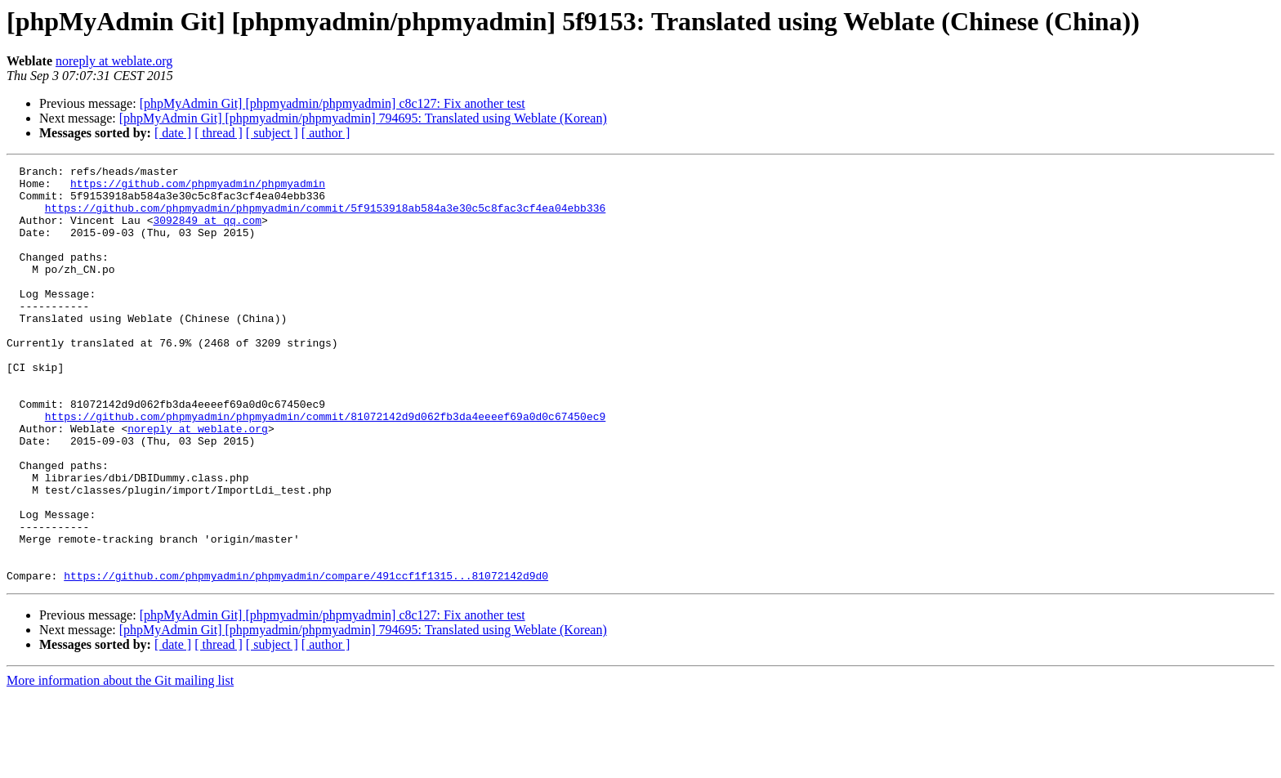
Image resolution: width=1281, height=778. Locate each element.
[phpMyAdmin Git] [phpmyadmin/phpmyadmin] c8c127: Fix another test (332, 103)
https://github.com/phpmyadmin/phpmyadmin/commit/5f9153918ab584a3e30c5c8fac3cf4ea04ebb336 (325, 217)
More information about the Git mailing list (120, 764)
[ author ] (325, 133)
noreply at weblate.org (114, 61)
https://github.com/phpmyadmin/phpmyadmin (197, 188)
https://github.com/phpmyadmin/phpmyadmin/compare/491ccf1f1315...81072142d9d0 (306, 658)
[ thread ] (218, 133)
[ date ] (172, 133)
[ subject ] (272, 133)
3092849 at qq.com (207, 232)
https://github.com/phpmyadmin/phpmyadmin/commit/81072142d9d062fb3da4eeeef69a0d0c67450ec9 (325, 467)
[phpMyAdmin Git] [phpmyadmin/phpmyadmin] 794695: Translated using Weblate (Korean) (363, 118)
